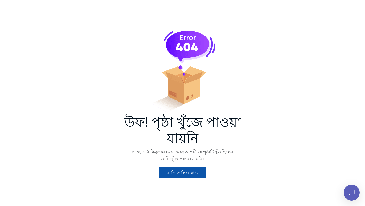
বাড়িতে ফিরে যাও (182, 172)
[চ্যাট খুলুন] (352, 193)
